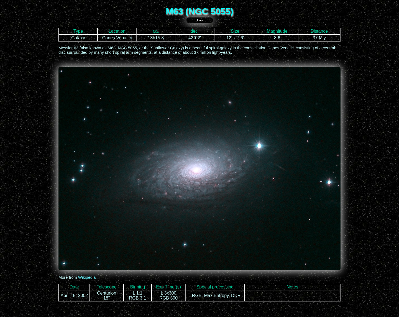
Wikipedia (87, 277)
